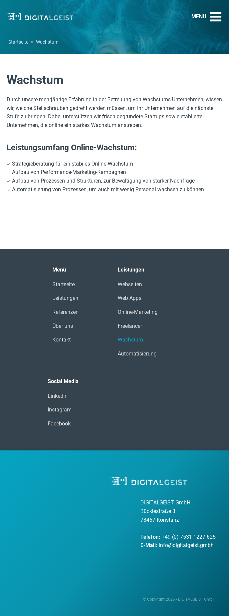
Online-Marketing (138, 312)
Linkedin (58, 396)
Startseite (18, 42)
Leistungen (65, 298)
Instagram (60, 409)
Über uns (62, 326)
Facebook (59, 423)
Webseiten (130, 284)
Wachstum (130, 339)
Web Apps (129, 298)
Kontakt (61, 339)
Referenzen (65, 312)
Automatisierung (137, 353)
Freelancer (130, 326)
